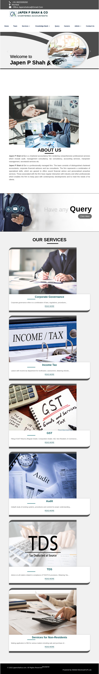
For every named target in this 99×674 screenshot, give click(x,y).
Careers (67, 26)
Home (6, 26)
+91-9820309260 (20, 2)
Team (15, 26)
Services (26, 26)
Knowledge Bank (42, 26)
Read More (49, 306)
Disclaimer (46, 667)
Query (57, 26)
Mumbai (15, 5)
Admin (78, 26)
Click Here (85, 216)
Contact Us (90, 26)
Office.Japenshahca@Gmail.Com (28, 7)
